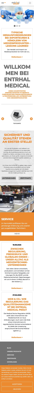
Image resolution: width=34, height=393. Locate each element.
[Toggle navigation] (30, 3)
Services (10, 355)
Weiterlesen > (17, 57)
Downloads (12, 362)
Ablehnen (17, 389)
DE (2, 3)
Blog (9, 348)
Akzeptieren (17, 384)
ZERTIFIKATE (25, 178)
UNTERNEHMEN (9, 178)
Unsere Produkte (14, 351)
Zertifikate (11, 358)
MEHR (17, 234)
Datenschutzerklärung (15, 376)
